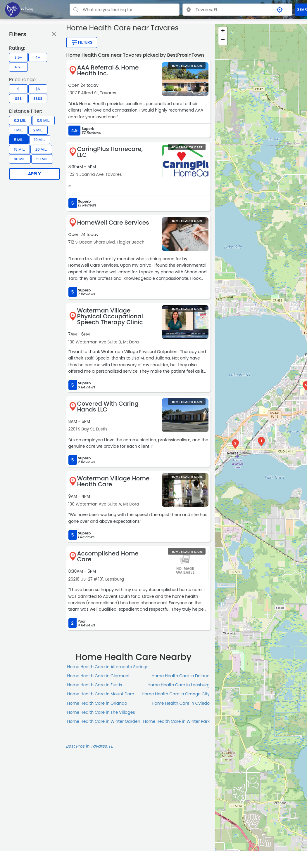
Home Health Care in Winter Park (176, 721)
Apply (34, 174)
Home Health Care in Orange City (176, 694)
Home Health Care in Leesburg (179, 685)
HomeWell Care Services (113, 222)
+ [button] (223, 31)
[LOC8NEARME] (19, 9)
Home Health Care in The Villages (101, 712)
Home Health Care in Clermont (98, 676)
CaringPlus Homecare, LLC (110, 152)
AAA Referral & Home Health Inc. (108, 70)
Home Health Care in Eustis (94, 685)
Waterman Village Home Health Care (113, 481)
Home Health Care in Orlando (97, 703)
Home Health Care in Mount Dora (100, 694)
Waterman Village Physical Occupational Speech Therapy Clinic (110, 316)
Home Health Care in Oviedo (181, 703)
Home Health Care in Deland (180, 676)
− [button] (223, 40)
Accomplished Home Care (108, 556)
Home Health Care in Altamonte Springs (108, 667)
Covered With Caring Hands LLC (108, 406)
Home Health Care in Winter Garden (103, 721)
